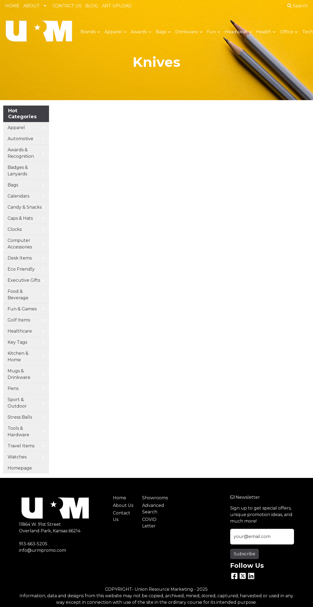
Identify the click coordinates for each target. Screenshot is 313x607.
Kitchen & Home (18, 356)
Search (297, 5)
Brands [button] (88, 31)
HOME (12, 5)
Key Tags (17, 342)
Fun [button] (211, 31)
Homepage (20, 468)
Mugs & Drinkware (19, 374)
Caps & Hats (20, 218)
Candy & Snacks (25, 207)
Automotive (20, 138)
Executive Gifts (24, 280)
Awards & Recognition (21, 153)
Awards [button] (139, 31)
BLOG (91, 5)
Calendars (18, 196)
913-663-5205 (33, 543)
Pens (13, 388)
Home (119, 497)
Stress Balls (20, 417)
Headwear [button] (236, 31)
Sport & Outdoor (17, 403)
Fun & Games (22, 308)
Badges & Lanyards (18, 170)
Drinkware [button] (186, 31)
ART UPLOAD (117, 5)
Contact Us (121, 516)
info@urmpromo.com (42, 550)
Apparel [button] (113, 31)
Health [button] (263, 31)
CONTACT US (67, 5)
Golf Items (19, 320)
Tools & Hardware (18, 431)
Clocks (15, 229)
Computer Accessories (20, 244)
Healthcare (20, 331)
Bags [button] (161, 31)
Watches (17, 457)
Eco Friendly (21, 269)
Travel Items (21, 445)
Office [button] (286, 31)
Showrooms (153, 497)
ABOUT (31, 5)
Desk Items (20, 258)
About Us (123, 505)
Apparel (16, 127)
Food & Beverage (18, 294)
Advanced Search (153, 508)
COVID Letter (149, 523)
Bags (13, 185)
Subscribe (244, 553)
